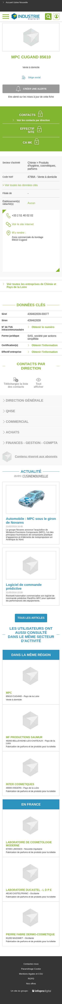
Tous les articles (31, 617)
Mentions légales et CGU (31, 974)
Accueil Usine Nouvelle (15, 2)
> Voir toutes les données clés (20, 185)
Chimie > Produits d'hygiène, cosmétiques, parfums (42, 165)
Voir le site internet (23, 224)
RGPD (31, 979)
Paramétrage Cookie (31, 969)
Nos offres (31, 983)
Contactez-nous (31, 964)
